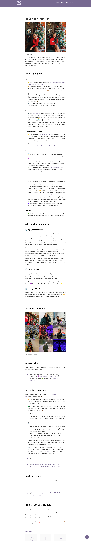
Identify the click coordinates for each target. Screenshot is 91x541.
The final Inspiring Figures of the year (40, 158)
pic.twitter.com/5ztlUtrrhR (48, 376)
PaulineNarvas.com (56, 167)
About (57, 2)
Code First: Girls (36, 113)
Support (72, 2)
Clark (45, 442)
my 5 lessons (53, 194)
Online (62, 2)
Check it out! (31, 156)
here (56, 105)
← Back (27, 9)
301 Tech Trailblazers (45, 134)
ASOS (47, 451)
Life (35, 12)
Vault (66, 2)
